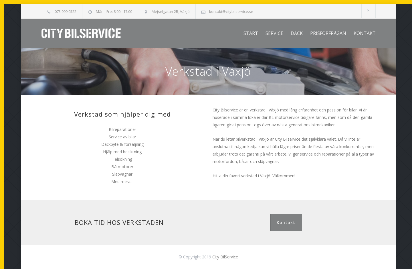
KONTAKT (365, 33)
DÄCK (297, 33)
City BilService (225, 257)
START (250, 33)
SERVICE (274, 33)
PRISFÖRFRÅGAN (328, 33)
